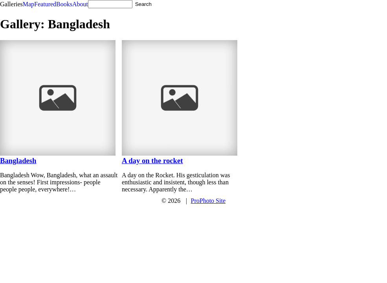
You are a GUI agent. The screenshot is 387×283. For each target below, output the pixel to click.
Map (28, 4)
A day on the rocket (152, 160)
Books (64, 4)
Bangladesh (18, 160)
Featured (45, 4)
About (80, 4)
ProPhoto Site (208, 200)
